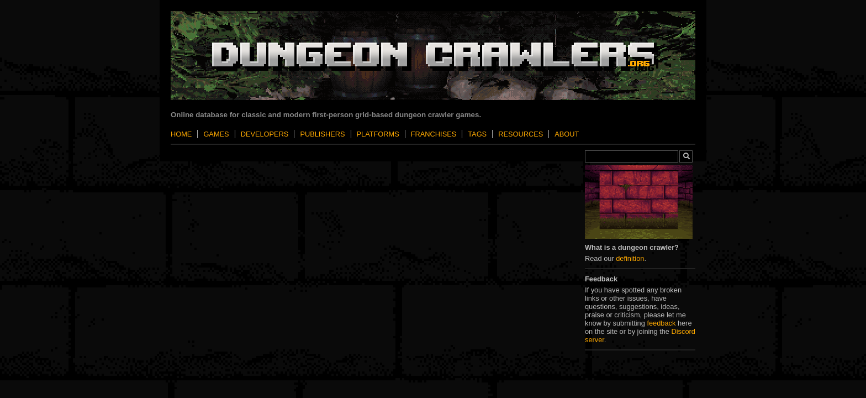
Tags (477, 134)
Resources (520, 134)
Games (216, 134)
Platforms (378, 134)
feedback (661, 323)
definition (630, 258)
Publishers (322, 134)
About (567, 134)
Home (181, 134)
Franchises (433, 134)
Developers (265, 134)
